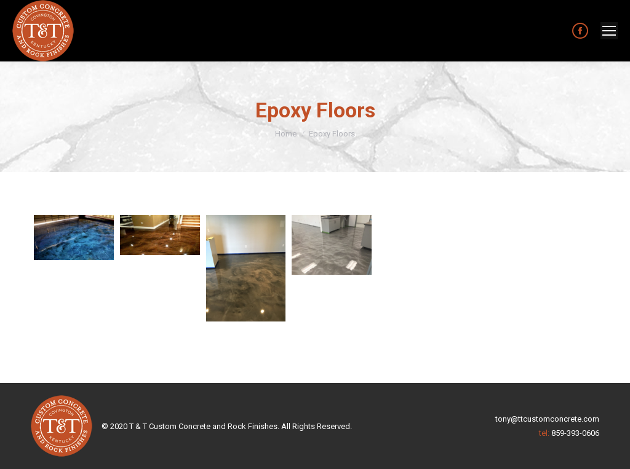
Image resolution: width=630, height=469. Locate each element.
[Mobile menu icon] (609, 30)
